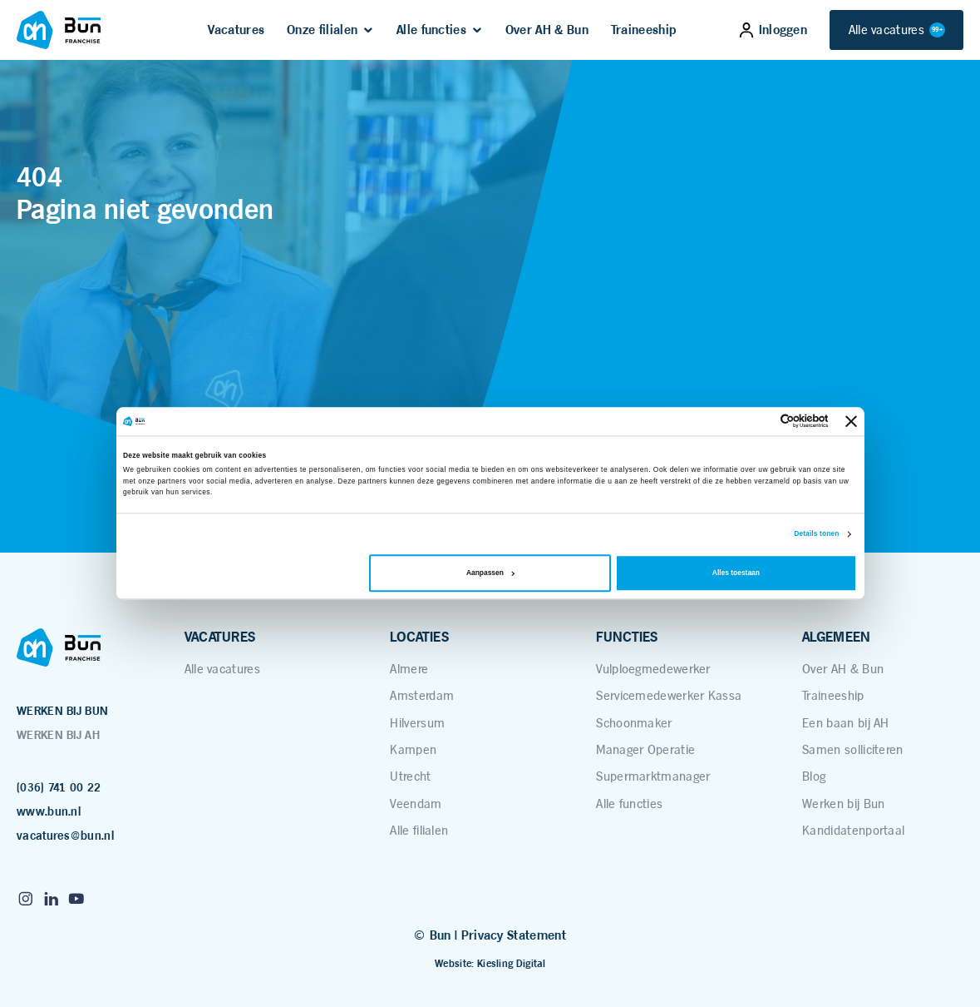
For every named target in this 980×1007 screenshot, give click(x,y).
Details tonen (816, 534)
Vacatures (236, 29)
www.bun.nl (49, 811)
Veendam (415, 803)
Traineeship (644, 29)
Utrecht (410, 776)
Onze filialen (322, 29)
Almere (409, 669)
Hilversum (417, 723)
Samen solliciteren (853, 749)
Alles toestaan (736, 573)
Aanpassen (490, 573)
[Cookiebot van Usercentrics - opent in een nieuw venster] (755, 421)
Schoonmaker (634, 723)
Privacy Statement (513, 935)
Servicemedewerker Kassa (668, 695)
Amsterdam (422, 695)
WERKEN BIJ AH (58, 735)
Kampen (413, 749)
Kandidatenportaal (853, 830)
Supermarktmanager (653, 776)
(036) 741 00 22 (59, 787)
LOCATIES (419, 636)
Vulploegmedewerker (653, 669)
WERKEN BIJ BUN (62, 710)
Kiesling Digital (511, 964)
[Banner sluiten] (851, 421)
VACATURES (220, 636)
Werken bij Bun (843, 803)
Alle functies (431, 29)
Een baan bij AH (845, 723)
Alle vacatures (897, 29)
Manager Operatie (645, 749)
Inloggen (773, 29)
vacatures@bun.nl (65, 835)
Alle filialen (419, 830)
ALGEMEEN (836, 636)
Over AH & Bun (546, 29)
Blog (813, 776)
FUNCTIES (626, 636)
